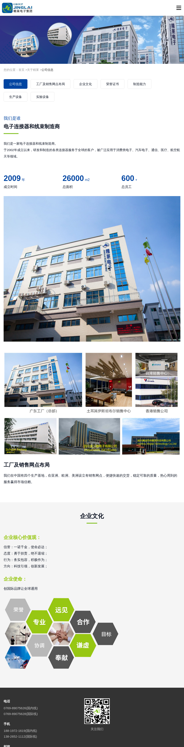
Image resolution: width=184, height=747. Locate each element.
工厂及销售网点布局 (50, 84)
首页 (21, 69)
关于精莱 (33, 69)
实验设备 (42, 97)
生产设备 (15, 97)
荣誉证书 (112, 84)
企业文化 (85, 84)
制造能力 (139, 84)
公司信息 (47, 69)
